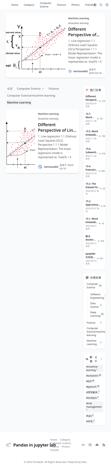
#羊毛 (90, 421)
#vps (89, 415)
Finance (61, 4)
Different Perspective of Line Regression (84, 34)
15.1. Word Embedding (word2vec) (92, 222)
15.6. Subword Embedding (92, 152)
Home (14, 4)
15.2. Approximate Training (93, 205)
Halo (83, 462)
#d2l (90, 381)
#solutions (93, 375)
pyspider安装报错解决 (91, 257)
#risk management (94, 406)
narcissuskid (80, 71)
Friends (89, 4)
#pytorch (92, 386)
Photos (75, 4)
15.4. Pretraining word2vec (92, 170)
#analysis (92, 397)
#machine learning (78, 23)
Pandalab (38, 462)
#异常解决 (92, 392)
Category (29, 4)
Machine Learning (78, 18)
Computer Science (45, 4)
